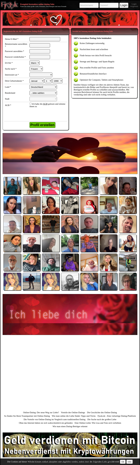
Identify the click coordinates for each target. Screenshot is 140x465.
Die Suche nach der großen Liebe (101, 419)
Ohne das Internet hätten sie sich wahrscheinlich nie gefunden (46, 423)
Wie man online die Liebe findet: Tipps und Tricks (74, 416)
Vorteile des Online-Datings (73, 412)
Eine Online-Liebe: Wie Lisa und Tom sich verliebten (98, 423)
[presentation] (44, 114)
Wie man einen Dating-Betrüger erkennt (70, 426)
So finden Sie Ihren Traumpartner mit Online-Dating (27, 416)
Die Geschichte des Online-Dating (102, 412)
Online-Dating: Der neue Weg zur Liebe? (41, 412)
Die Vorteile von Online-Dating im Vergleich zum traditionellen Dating (54, 419)
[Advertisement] (70, 19)
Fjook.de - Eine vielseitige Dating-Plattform (117, 416)
